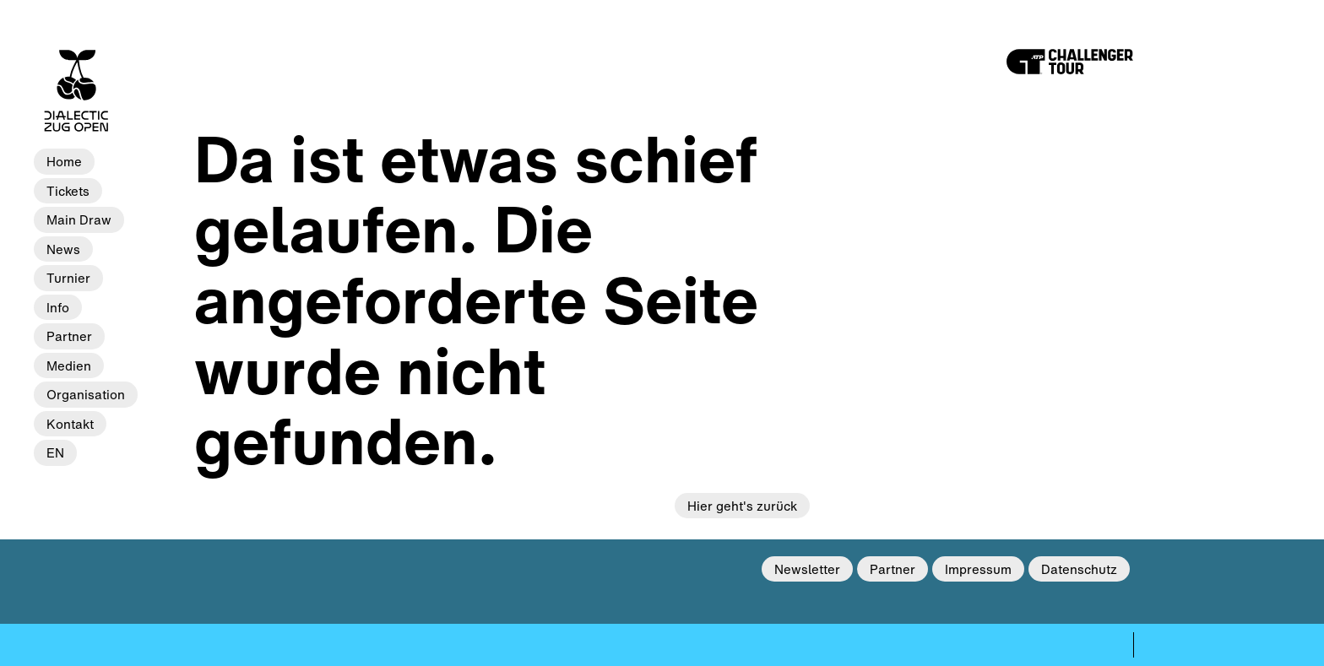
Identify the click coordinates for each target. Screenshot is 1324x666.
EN (55, 452)
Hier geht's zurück (742, 505)
